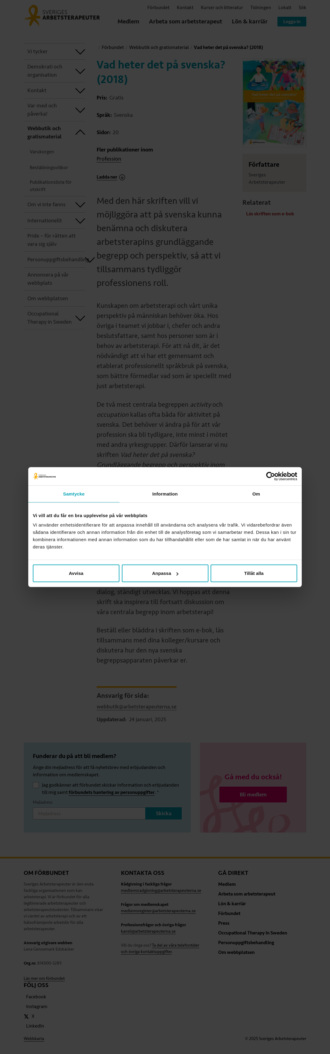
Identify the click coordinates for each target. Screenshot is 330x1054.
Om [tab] (256, 493)
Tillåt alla (254, 573)
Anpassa (165, 573)
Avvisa (76, 573)
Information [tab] (165, 493)
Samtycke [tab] (74, 493)
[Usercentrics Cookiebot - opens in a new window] (270, 476)
